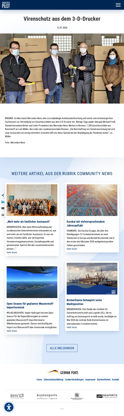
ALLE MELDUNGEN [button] (62, 348)
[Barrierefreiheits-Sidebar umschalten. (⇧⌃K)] (9, 407)
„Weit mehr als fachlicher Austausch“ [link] (28, 221)
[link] (6, 4)
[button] (118, 5)
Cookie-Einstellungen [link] (74, 379)
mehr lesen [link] (12, 252)
